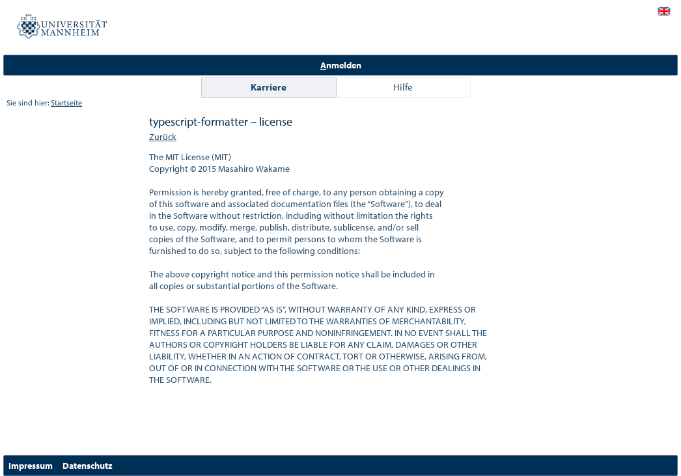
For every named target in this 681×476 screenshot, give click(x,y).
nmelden (340, 65)
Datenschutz (88, 465)
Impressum (30, 465)
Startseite (66, 102)
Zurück (162, 137)
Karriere (268, 87)
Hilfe (403, 87)
